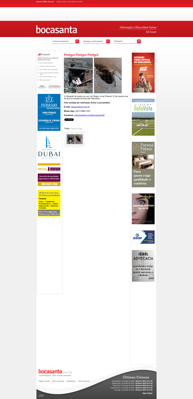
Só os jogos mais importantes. (48, 69)
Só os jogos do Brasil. (45, 63)
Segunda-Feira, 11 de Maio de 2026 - (132, 388)
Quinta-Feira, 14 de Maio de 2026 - (132, 381)
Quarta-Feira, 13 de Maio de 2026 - (132, 383)
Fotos (73, 128)
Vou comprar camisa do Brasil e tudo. (48, 73)
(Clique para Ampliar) (76, 129)
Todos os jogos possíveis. (46, 66)
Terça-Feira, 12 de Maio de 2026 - (133, 385)
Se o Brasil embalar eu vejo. (47, 76)
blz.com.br (41, 396)
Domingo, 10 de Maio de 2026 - (133, 390)
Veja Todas (147, 393)
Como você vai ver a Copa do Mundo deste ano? (47, 59)
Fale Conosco (84, 381)
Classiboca (71, 381)
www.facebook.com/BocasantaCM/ (89, 115)
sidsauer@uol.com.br (80, 107)
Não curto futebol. (44, 80)
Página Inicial (44, 381)
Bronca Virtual (58, 381)
